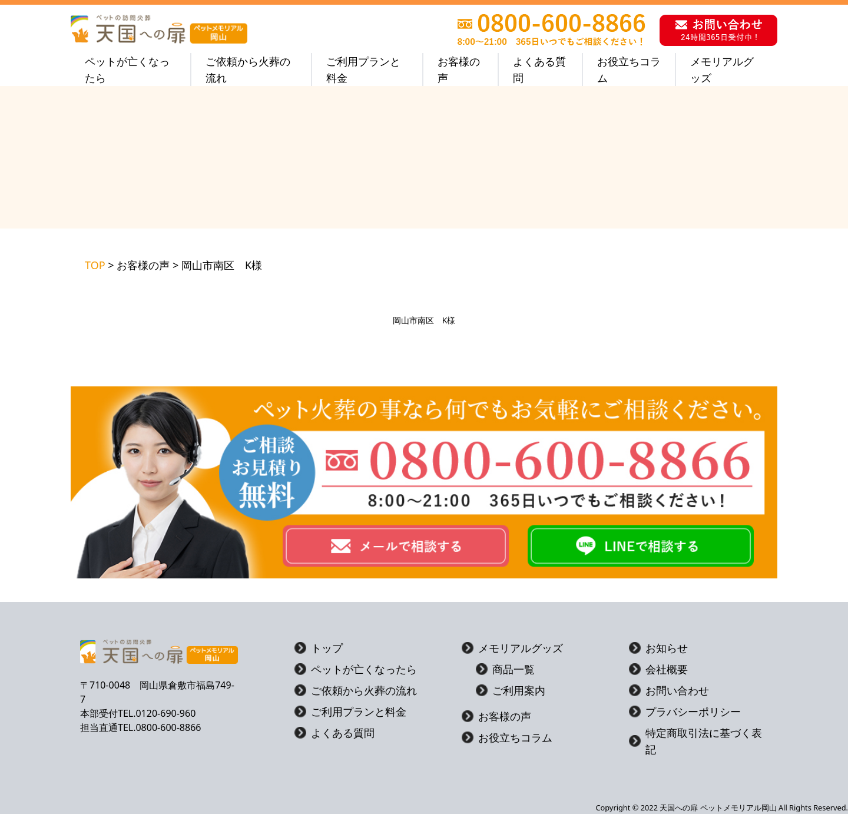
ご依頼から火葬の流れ (248, 69)
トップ (318, 648)
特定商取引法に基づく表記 (695, 741)
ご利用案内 (510, 690)
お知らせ (658, 648)
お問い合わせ (669, 690)
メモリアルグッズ (722, 69)
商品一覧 (505, 669)
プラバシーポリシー (685, 711)
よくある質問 (539, 69)
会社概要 (658, 669)
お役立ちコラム (629, 69)
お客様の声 (459, 69)
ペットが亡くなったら (127, 69)
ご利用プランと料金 (363, 69)
